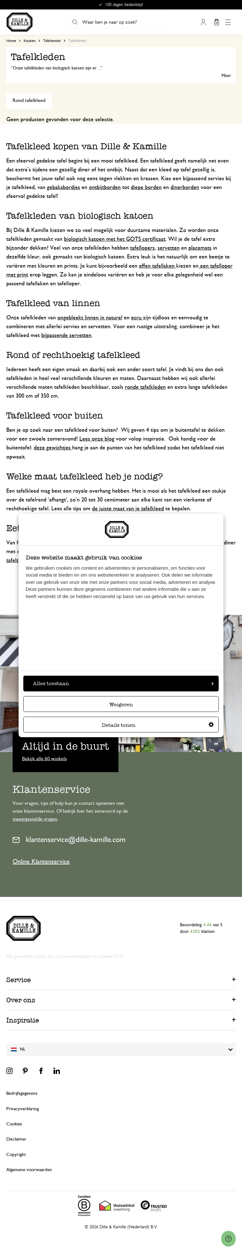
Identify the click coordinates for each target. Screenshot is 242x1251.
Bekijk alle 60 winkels (44, 758)
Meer (226, 76)
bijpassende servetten (66, 335)
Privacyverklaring (22, 1108)
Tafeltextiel (52, 41)
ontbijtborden (105, 187)
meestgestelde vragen (35, 818)
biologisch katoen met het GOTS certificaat (114, 239)
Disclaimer (16, 1139)
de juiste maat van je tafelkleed (128, 509)
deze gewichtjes (53, 448)
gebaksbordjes (63, 187)
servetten (169, 248)
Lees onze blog (96, 439)
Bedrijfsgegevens (21, 1093)
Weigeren (121, 705)
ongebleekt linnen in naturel (89, 318)
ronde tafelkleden (145, 387)
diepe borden (146, 187)
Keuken (30, 41)
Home (11, 41)
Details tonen (158, 725)
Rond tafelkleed (29, 100)
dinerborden (184, 187)
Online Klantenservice (41, 861)
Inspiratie (22, 1020)
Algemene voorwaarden (29, 1169)
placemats (199, 248)
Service (18, 980)
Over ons (20, 1000)
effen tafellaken (157, 266)
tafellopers (142, 248)
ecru (137, 318)
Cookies (14, 1124)
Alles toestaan (123, 683)
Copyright (16, 1154)
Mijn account (203, 22)
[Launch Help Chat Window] (228, 1239)
